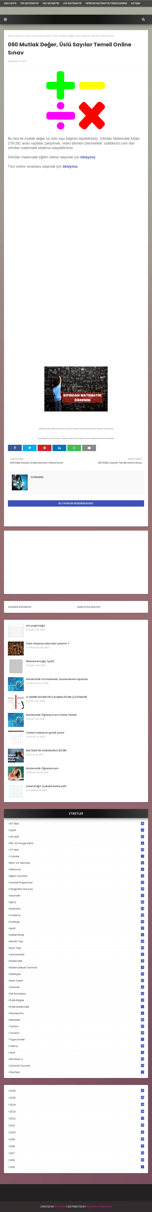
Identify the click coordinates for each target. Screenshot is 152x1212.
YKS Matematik (29, 3)
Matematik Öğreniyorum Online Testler (51, 715)
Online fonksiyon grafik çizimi (45, 733)
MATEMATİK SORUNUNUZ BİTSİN (46, 750)
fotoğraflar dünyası (76, 889)
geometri (76, 895)
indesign (76, 921)
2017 (76, 1153)
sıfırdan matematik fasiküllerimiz (106, 3)
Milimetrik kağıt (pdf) (40, 661)
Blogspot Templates (99, 1206)
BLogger (60, 1206)
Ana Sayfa (14, 35)
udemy (76, 1046)
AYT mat (76, 823)
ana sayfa (10, 3)
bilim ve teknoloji (76, 863)
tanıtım (76, 1026)
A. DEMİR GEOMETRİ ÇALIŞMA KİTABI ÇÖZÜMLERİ (56, 697)
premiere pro (76, 1013)
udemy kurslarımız (89, 607)
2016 (76, 1160)
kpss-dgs (76, 948)
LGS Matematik (72, 3)
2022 (76, 1118)
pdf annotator (76, 993)
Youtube (76, 856)
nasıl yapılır (76, 980)
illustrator (76, 908)
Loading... (76, 267)
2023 (76, 1112)
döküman (76, 869)
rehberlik (76, 1020)
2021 (76, 1125)
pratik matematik (76, 1006)
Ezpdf (76, 830)
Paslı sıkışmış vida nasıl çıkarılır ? (47, 643)
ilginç (76, 902)
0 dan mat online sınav (37, 35)
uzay (76, 1052)
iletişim (135, 3)
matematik (76, 961)
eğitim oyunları (76, 876)
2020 (76, 1133)
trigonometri (76, 1039)
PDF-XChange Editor (76, 843)
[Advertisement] (76, 562)
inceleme (76, 915)
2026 (76, 1091)
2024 (76, 1105)
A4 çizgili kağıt (35, 626)
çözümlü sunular (76, 1065)
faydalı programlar (76, 882)
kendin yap (76, 941)
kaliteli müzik (76, 935)
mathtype (76, 974)
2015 (76, 1167)
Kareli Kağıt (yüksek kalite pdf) (46, 786)
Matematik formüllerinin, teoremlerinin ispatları (57, 679)
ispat (76, 928)
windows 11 (76, 1059)
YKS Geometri (51, 3)
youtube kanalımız (19, 607)
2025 (76, 1098)
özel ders (76, 1072)
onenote (76, 987)
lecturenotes (76, 954)
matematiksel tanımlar (76, 967)
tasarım (76, 1033)
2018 (76, 1146)
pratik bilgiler (76, 1000)
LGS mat (76, 836)
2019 (76, 1139)
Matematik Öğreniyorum (42, 768)
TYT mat (76, 849)
